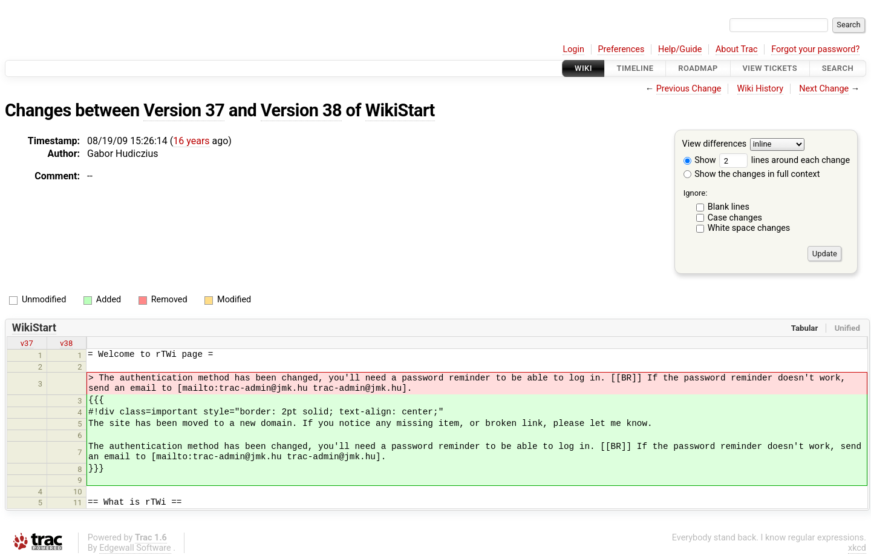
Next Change (824, 89)
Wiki (583, 68)
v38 (66, 343)
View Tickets (770, 68)
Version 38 (301, 110)
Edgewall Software (135, 548)
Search (837, 68)
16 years (191, 141)
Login (573, 49)
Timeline (635, 68)
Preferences (621, 49)
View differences (714, 144)
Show (699, 160)
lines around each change (784, 160)
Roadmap (698, 68)
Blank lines (728, 207)
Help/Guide (680, 49)
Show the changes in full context (751, 174)
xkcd (857, 548)
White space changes (749, 228)
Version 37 (183, 110)
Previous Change (689, 89)
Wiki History (760, 89)
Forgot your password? (815, 49)
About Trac (737, 49)
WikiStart (400, 110)
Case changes (735, 218)
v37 (27, 343)
